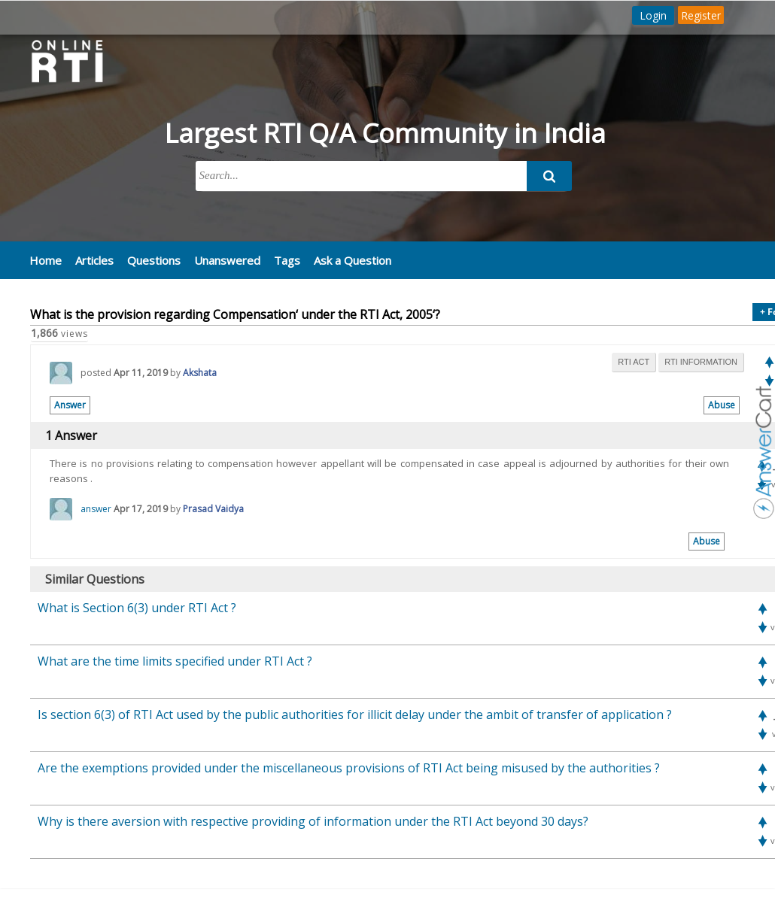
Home (45, 260)
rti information (700, 361)
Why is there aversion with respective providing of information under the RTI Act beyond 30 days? (313, 821)
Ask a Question (352, 260)
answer (96, 508)
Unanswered (227, 260)
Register (701, 15)
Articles (94, 260)
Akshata (200, 372)
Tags (287, 260)
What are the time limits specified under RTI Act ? (175, 661)
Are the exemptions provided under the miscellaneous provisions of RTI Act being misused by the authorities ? (349, 768)
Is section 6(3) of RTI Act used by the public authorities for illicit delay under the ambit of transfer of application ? (355, 714)
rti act (633, 361)
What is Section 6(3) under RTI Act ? (137, 607)
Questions (154, 260)
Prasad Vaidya (213, 508)
